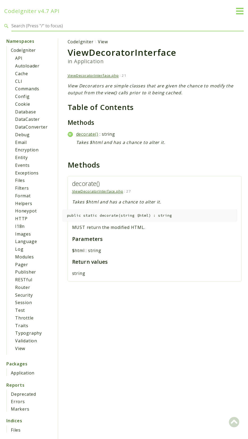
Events (22, 165)
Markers (20, 409)
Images (23, 234)
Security (24, 295)
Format (23, 196)
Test (20, 310)
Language (26, 241)
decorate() (87, 134)
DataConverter (31, 127)
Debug (22, 135)
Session (23, 302)
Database (25, 112)
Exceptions (27, 173)
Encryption (27, 150)
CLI (18, 81)
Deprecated (23, 394)
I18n (20, 226)
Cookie (22, 104)
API (18, 58)
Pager (21, 264)
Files (20, 180)
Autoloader (27, 66)
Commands (27, 89)
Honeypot (26, 211)
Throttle (24, 318)
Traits (21, 326)
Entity (21, 157)
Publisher (25, 272)
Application (22, 373)
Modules (24, 257)
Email (21, 142)
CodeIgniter (23, 50)
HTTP (21, 218)
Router (22, 287)
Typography (28, 333)
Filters (22, 188)
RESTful (23, 280)
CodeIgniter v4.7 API (32, 11)
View (20, 348)
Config (22, 96)
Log (19, 249)
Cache (21, 73)
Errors (18, 401)
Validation (26, 341)
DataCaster (27, 119)
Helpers (23, 203)
